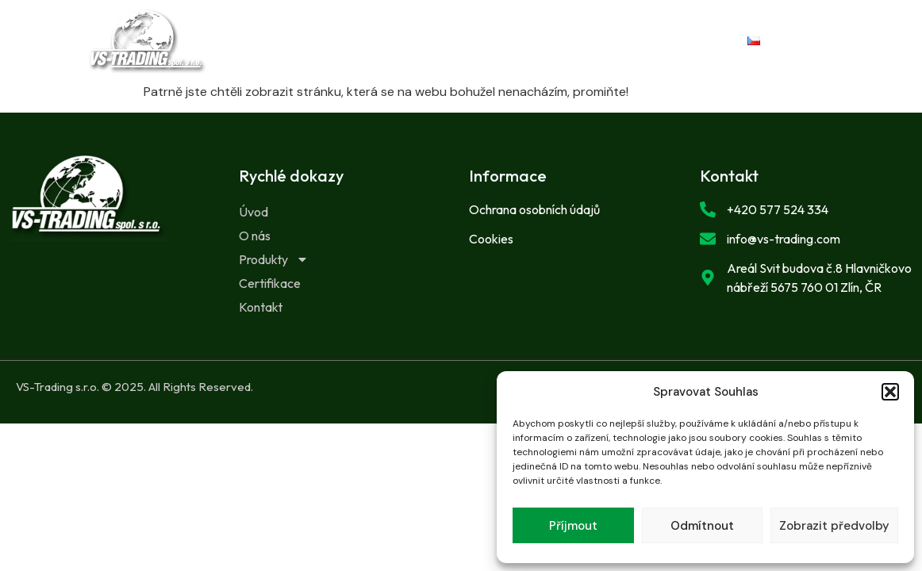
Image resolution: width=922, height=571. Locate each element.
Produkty (528, 30)
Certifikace (424, 52)
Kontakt (529, 52)
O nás (428, 29)
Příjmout (573, 526)
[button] (890, 392)
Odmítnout (702, 526)
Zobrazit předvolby (834, 526)
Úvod (350, 29)
